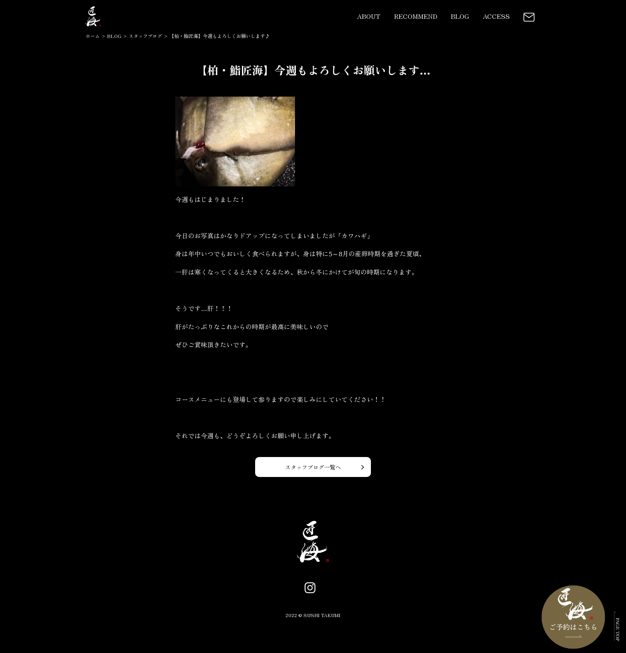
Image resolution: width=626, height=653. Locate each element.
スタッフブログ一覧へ (313, 467)
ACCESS (496, 16)
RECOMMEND (415, 16)
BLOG (460, 16)
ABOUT (368, 16)
